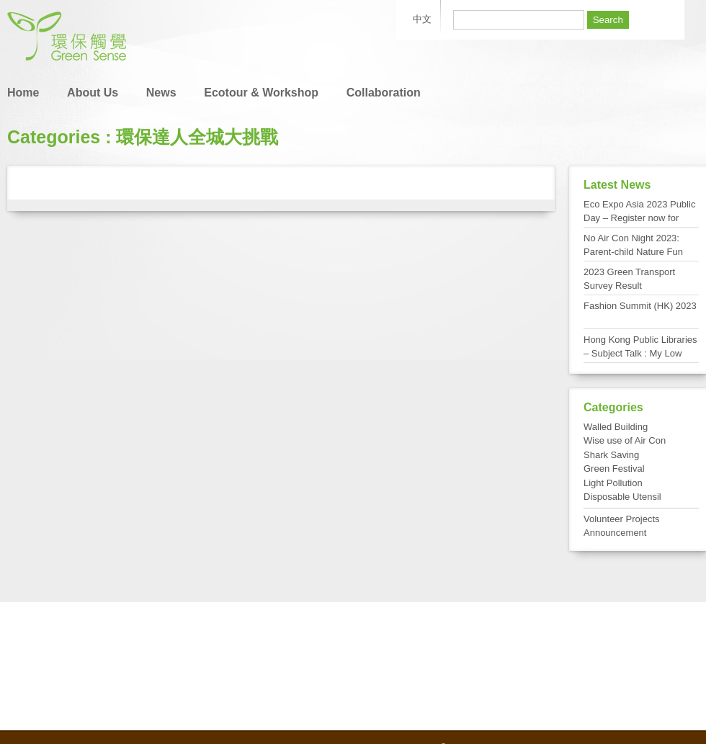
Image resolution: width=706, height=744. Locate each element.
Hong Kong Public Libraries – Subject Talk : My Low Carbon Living (640, 353)
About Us (92, 92)
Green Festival (614, 468)
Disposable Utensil (622, 496)
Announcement (615, 532)
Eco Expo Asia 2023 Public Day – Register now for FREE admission (639, 218)
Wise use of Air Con (625, 440)
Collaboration (384, 92)
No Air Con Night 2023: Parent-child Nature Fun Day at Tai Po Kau (633, 252)
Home (23, 92)
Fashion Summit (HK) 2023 (640, 305)
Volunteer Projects (622, 519)
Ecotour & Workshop (261, 92)
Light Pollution (613, 483)
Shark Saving (611, 454)
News (161, 92)
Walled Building (616, 426)
